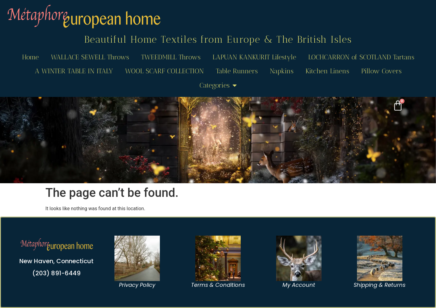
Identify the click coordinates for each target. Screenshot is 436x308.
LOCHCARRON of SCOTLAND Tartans (361, 57)
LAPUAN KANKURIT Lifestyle (254, 57)
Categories (218, 85)
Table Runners (237, 71)
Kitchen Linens (327, 71)
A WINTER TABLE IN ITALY (74, 71)
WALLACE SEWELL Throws (90, 57)
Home (30, 57)
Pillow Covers (381, 71)
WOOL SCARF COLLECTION (164, 71)
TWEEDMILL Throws (170, 57)
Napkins (281, 71)
